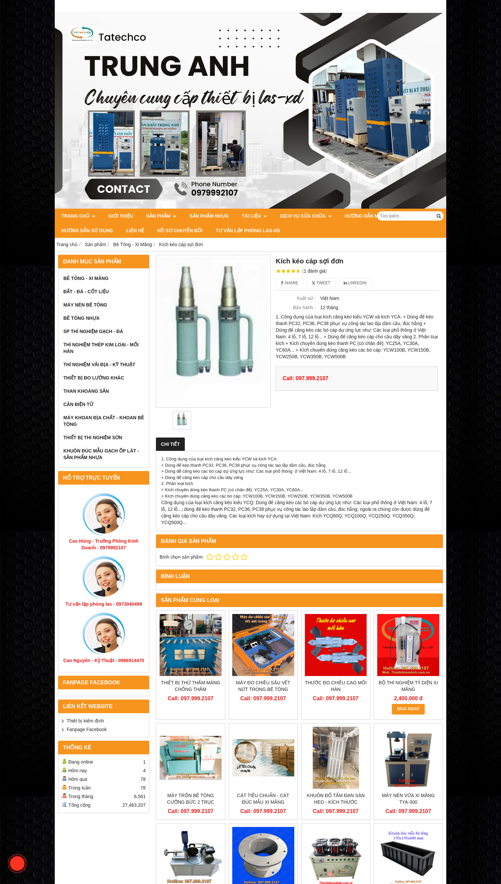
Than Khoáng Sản (86, 391)
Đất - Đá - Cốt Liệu (86, 291)
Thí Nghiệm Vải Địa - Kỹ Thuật (99, 364)
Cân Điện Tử (78, 404)
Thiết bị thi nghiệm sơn (92, 437)
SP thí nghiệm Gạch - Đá (93, 331)
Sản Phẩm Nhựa (209, 216)
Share (289, 283)
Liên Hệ (135, 230)
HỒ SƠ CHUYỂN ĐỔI (179, 230)
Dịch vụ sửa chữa (305, 216)
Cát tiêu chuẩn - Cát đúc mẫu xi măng (263, 799)
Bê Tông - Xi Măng (85, 278)
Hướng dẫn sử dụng (87, 230)
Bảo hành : (304, 307)
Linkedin (355, 283)
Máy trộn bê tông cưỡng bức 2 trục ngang (190, 802)
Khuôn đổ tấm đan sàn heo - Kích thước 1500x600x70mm (336, 802)
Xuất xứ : (306, 298)
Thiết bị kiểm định (85, 720)
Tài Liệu (254, 216)
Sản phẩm (161, 216)
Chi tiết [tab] (170, 444)
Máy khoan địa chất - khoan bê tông (103, 421)
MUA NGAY (408, 709)
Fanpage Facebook (87, 729)
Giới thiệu (120, 216)
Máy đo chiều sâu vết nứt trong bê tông (263, 686)
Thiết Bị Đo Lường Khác (93, 377)
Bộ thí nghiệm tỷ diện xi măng (408, 686)
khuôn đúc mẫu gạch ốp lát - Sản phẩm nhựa (101, 454)
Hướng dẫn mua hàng (372, 216)
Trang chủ (78, 216)
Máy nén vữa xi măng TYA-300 (408, 799)
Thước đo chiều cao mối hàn (336, 686)
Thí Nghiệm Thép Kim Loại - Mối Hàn (101, 348)
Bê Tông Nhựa (81, 318)
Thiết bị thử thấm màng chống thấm (190, 686)
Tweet (321, 283)
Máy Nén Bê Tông (85, 304)
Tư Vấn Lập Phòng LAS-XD (248, 230)
